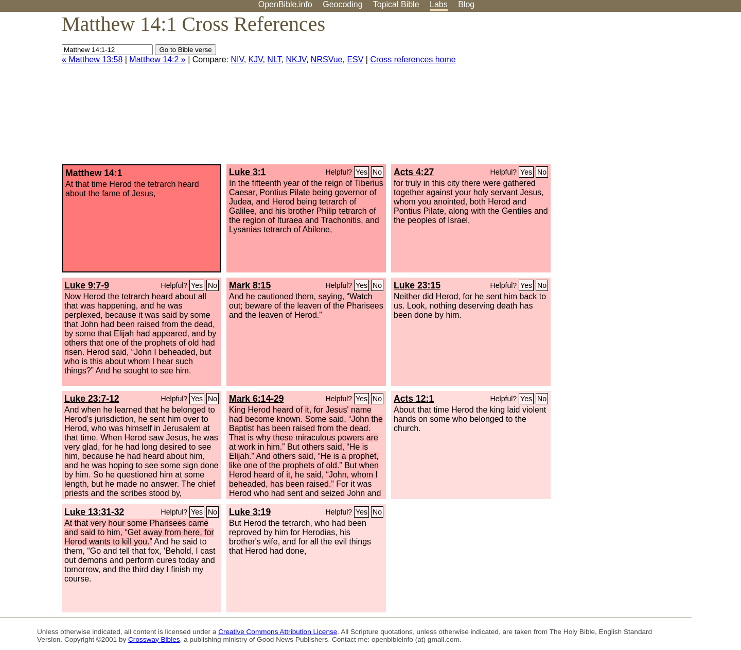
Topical (396, 4)
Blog (466, 4)
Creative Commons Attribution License (277, 632)
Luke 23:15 (417, 285)
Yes (361, 172)
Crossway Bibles (154, 639)
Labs (439, 4)
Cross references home (412, 59)
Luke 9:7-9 (86, 285)
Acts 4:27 (414, 172)
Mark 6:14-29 (256, 399)
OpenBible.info (285, 4)
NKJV (296, 59)
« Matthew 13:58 (92, 59)
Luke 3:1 (247, 172)
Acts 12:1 (414, 399)
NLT (274, 59)
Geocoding (342, 4)
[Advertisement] (637, 92)
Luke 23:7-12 (91, 399)
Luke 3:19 (250, 512)
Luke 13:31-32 (94, 512)
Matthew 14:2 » (157, 59)
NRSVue (327, 59)
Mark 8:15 (250, 285)
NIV (237, 59)
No (377, 172)
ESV (355, 59)
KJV (256, 59)
